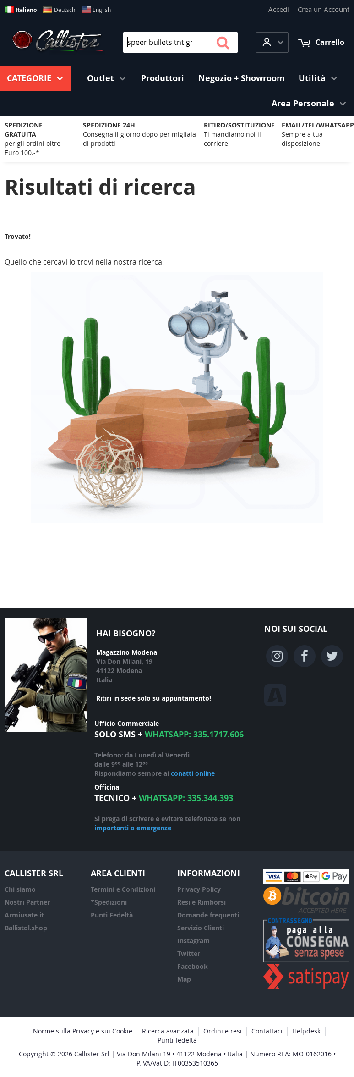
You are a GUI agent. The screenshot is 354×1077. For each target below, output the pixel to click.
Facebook (192, 966)
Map (184, 979)
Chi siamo (20, 889)
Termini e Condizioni (123, 889)
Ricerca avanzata (168, 1031)
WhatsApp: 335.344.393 (186, 798)
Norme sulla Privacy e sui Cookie (82, 1031)
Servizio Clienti (200, 927)
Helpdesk (306, 1031)
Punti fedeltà (177, 1040)
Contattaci (267, 1031)
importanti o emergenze (132, 827)
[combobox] (180, 42)
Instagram (193, 940)
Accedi (278, 9)
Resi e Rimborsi (201, 902)
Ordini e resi (222, 1031)
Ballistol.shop (26, 927)
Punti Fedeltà (112, 915)
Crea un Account (323, 9)
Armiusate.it (24, 915)
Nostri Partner (27, 902)
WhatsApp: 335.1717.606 (194, 734)
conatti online (193, 773)
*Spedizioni (109, 902)
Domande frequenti (208, 915)
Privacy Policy (199, 889)
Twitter (188, 953)
